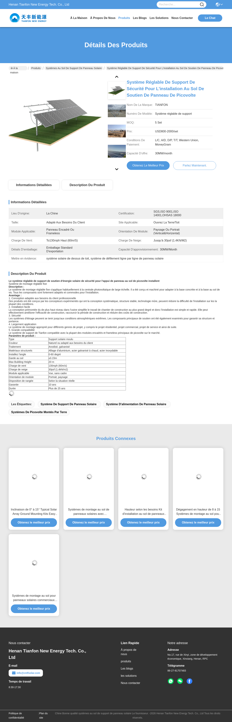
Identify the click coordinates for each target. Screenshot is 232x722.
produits (124, 17)
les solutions (159, 17)
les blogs (140, 17)
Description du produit (87, 185)
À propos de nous (102, 17)
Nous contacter (130, 682)
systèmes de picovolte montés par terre (39, 412)
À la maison (78, 17)
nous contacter (182, 17)
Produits (36, 68)
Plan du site (43, 715)
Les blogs (127, 668)
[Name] (202, 4)
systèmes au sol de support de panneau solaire (74, 68)
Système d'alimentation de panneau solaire (136, 404)
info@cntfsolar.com (26, 673)
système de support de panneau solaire (68, 404)
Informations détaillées (34, 185)
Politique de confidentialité (16, 715)
